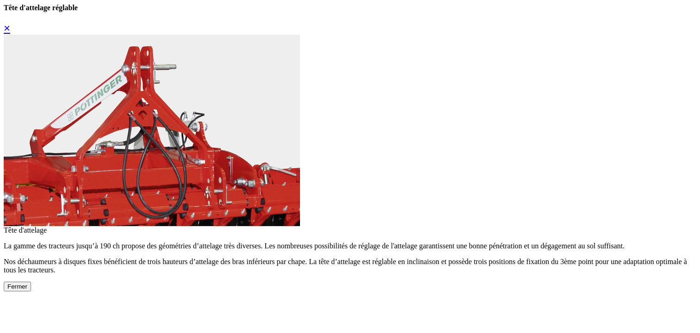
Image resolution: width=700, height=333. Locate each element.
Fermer (17, 286)
